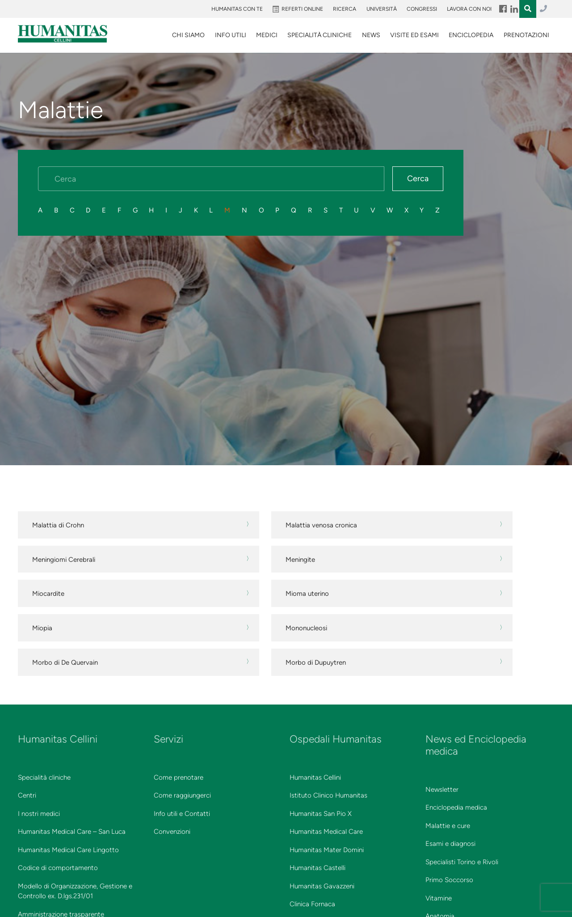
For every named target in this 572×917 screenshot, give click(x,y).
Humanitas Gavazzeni (322, 886)
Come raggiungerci (182, 795)
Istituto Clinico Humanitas (328, 795)
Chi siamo (188, 35)
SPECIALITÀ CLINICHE (319, 35)
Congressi (422, 9)
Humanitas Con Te (237, 9)
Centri (27, 795)
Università (381, 9)
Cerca (418, 178)
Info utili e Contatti (182, 814)
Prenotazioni (526, 35)
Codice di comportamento (58, 868)
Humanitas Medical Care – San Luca (72, 832)
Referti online (302, 9)
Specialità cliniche (44, 777)
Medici (267, 35)
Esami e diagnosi (450, 844)
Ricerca (344, 9)
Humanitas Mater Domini (327, 850)
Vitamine (438, 898)
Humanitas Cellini (315, 777)
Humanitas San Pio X (321, 814)
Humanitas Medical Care (326, 832)
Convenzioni (172, 832)
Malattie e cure (447, 826)
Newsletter (441, 789)
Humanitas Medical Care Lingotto (68, 850)
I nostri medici (39, 814)
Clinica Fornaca (312, 904)
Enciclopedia (471, 35)
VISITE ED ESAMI (414, 35)
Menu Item (502, 9)
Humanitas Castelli (317, 868)
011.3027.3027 (543, 9)
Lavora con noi (469, 9)
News (371, 35)
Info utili (230, 35)
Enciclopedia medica (456, 807)
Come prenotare (178, 777)
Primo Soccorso (449, 880)
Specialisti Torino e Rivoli (461, 862)
